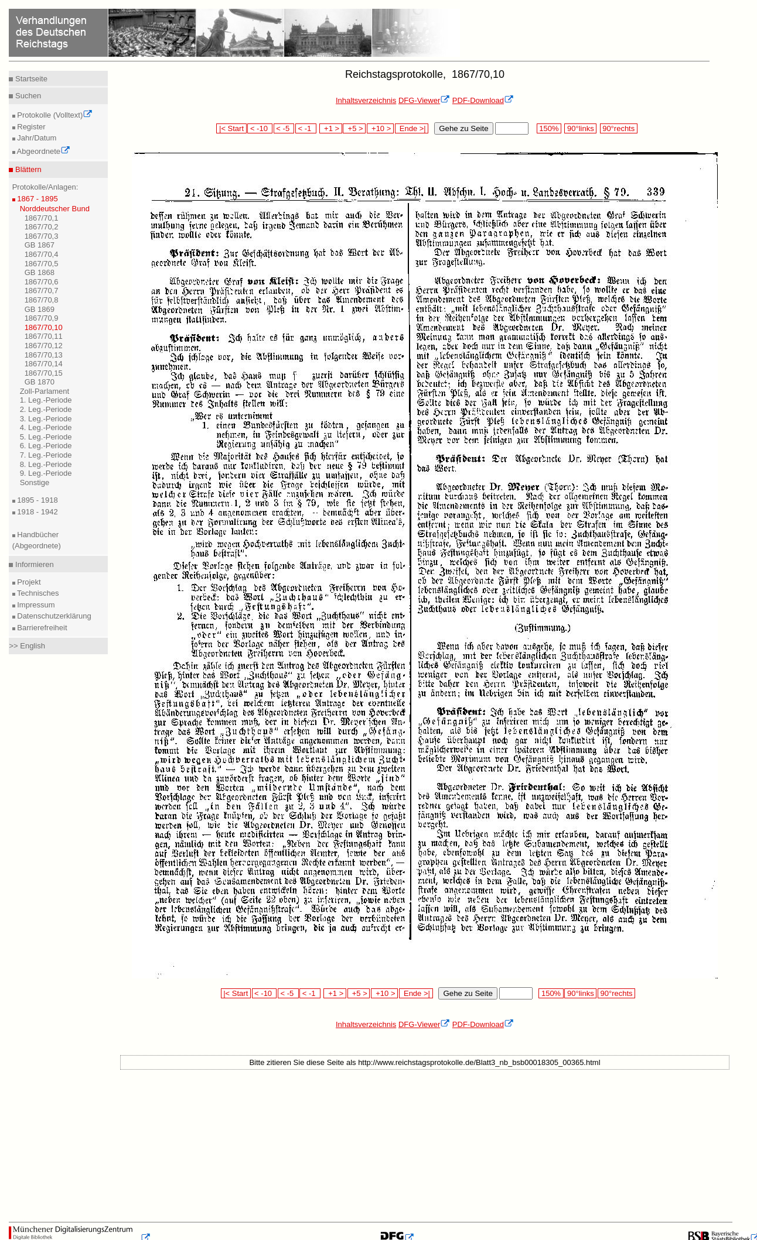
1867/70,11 (44, 336)
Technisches (37, 593)
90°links (580, 128)
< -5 (284, 128)
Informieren (33, 564)
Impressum (35, 604)
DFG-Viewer (424, 100)
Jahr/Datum (36, 137)
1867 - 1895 (36, 198)
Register (30, 126)
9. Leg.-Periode (46, 473)
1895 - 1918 (36, 500)
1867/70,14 (44, 363)
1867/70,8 (42, 300)
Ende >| (411, 128)
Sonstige (35, 482)
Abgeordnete (42, 151)
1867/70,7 (42, 290)
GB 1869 (39, 309)
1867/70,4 (42, 254)
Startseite (30, 78)
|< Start (231, 128)
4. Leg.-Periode (46, 427)
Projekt (28, 582)
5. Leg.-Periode (46, 436)
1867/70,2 (42, 226)
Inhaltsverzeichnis (366, 100)
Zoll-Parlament (45, 391)
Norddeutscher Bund (55, 208)
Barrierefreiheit (41, 627)
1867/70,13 (44, 355)
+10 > (380, 128)
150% (549, 128)
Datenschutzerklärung (53, 616)
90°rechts (619, 128)
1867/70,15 (44, 373)
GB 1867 (39, 245)
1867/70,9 (42, 318)
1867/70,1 (42, 218)
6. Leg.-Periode (46, 445)
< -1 (306, 128)
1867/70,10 (44, 327)
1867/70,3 (42, 236)
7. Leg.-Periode (46, 455)
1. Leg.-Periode (46, 400)
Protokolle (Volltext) (54, 115)
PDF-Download (483, 100)
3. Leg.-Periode (46, 418)
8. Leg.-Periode (46, 464)
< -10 (260, 128)
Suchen (27, 95)
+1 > (331, 128)
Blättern (27, 169)
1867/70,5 (42, 263)
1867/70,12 (44, 345)
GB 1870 (39, 381)
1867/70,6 (42, 281)
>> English (27, 645)
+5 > (354, 128)
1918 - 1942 (36, 511)
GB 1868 (39, 272)
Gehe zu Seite (463, 128)
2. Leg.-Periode (46, 409)
